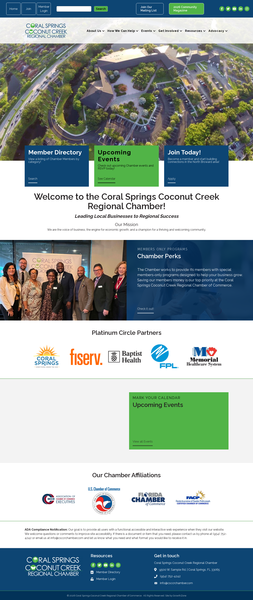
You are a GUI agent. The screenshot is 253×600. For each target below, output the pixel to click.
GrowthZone (179, 595)
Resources (193, 31)
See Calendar (106, 178)
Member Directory (55, 152)
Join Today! (184, 152)
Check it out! (145, 308)
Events (146, 31)
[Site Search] (74, 9)
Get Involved (168, 31)
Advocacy (216, 31)
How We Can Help (121, 31)
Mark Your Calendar (156, 398)
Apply (172, 178)
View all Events (143, 441)
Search (32, 178)
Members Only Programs (162, 249)
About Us (94, 31)
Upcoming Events (114, 155)
